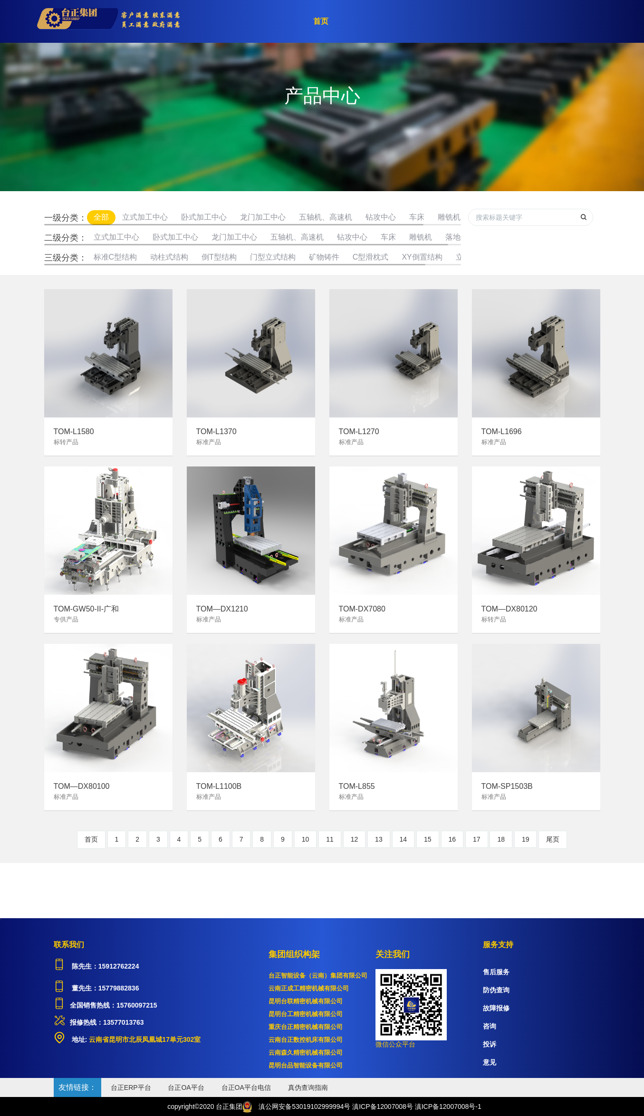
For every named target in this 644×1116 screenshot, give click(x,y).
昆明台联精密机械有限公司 (306, 1001)
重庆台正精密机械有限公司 (306, 1026)
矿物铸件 (324, 257)
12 (354, 839)
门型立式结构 (273, 257)
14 (403, 839)
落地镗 (456, 237)
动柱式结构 (169, 257)
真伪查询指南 (308, 1087)
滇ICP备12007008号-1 (448, 1106)
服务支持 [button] (463, 21)
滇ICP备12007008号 (382, 1106)
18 (501, 839)
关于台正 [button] (412, 21)
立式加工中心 (145, 217)
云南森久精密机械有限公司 (306, 1052)
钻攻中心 (380, 217)
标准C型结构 (115, 257)
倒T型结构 (219, 257)
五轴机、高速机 (325, 217)
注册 (552, 21)
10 (305, 839)
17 (477, 839)
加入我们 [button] (515, 21)
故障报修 (496, 1008)
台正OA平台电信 (246, 1087)
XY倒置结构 (422, 257)
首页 (320, 21)
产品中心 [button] (361, 21)
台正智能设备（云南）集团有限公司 (318, 975)
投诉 (489, 1044)
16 (452, 839)
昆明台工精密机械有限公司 (306, 1014)
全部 (101, 217)
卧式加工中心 (204, 217)
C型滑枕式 (371, 257)
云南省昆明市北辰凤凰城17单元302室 (144, 1039)
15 (428, 839)
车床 (416, 217)
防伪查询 (496, 990)
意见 (489, 1062)
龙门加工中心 (263, 217)
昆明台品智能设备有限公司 (306, 1065)
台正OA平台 (186, 1087)
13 (379, 839)
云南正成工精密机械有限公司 (309, 988)
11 (330, 839)
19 (525, 839)
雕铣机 (449, 217)
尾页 (552, 839)
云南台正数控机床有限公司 (306, 1039)
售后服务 (496, 972)
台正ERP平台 (131, 1087)
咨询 (489, 1026)
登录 (586, 21)
